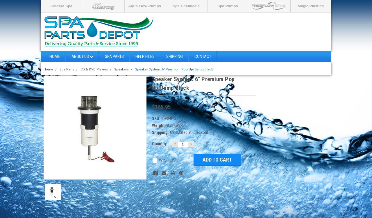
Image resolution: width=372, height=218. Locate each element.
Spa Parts (114, 56)
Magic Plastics (311, 6)
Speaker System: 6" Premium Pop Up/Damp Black (174, 69)
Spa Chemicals (186, 6)
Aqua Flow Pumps (144, 6)
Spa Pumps (227, 6)
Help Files (145, 56)
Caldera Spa (61, 6)
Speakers (121, 69)
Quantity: (160, 143)
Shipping (174, 56)
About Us (82, 56)
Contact (202, 56)
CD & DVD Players (94, 69)
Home (54, 56)
